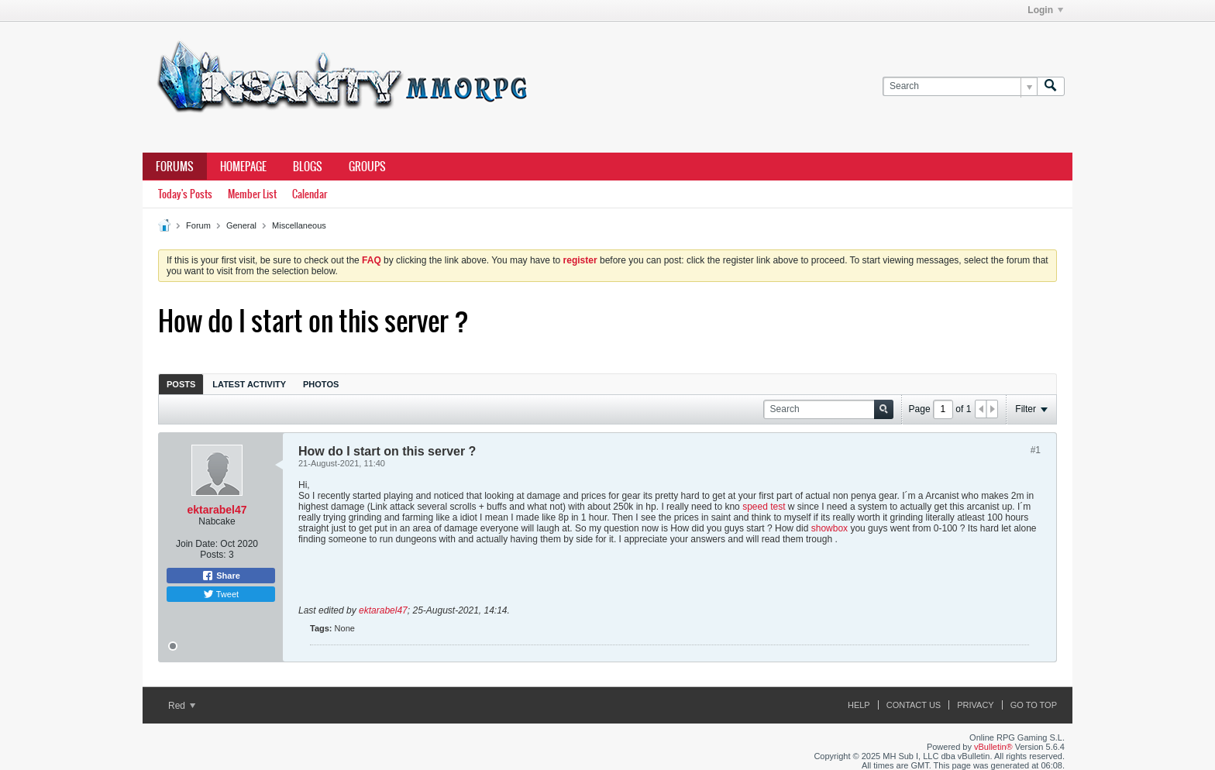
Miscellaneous (299, 225)
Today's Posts (185, 194)
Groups (367, 166)
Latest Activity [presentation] (249, 384)
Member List (252, 194)
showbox (829, 528)
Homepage (243, 166)
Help (859, 705)
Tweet (221, 594)
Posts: (212, 554)
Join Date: (197, 543)
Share (220, 575)
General (241, 225)
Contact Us (913, 705)
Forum (198, 225)
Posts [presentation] (181, 384)
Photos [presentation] (321, 384)
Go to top (1033, 705)
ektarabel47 (216, 510)
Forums (175, 166)
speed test (763, 506)
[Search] (960, 86)
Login (1045, 10)
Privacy (975, 705)
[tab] (181, 383)
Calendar (309, 194)
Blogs (307, 166)
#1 (1036, 450)
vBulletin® (993, 746)
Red (181, 705)
